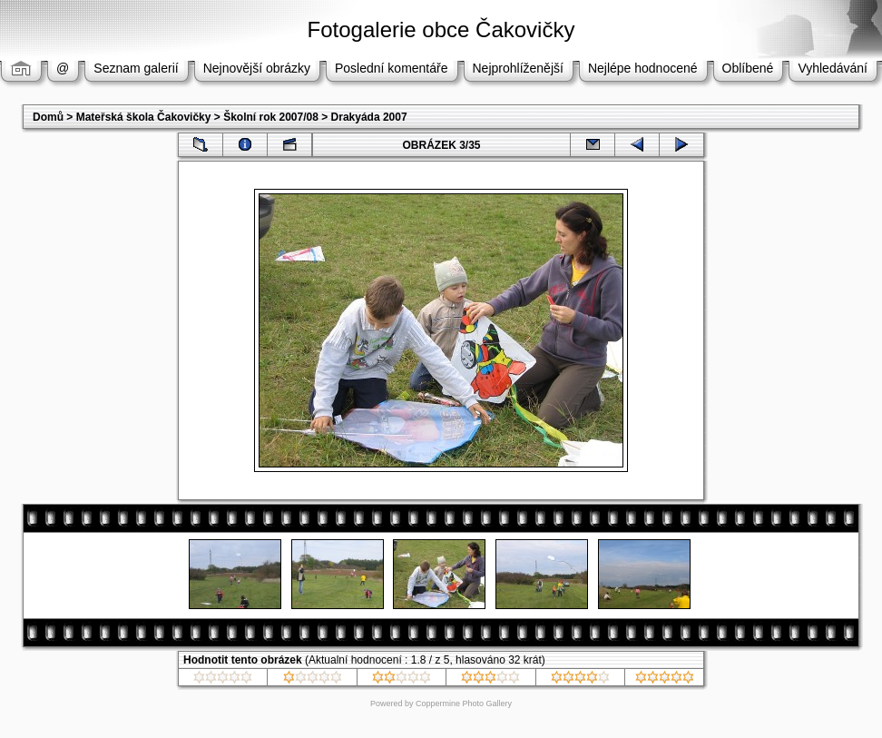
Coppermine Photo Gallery (464, 703)
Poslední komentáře (391, 68)
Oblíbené (748, 68)
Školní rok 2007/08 (270, 117)
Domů (48, 117)
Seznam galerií (135, 68)
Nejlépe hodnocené (643, 68)
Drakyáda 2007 (369, 117)
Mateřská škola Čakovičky (143, 117)
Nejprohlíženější (518, 68)
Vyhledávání (832, 68)
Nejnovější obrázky (256, 68)
